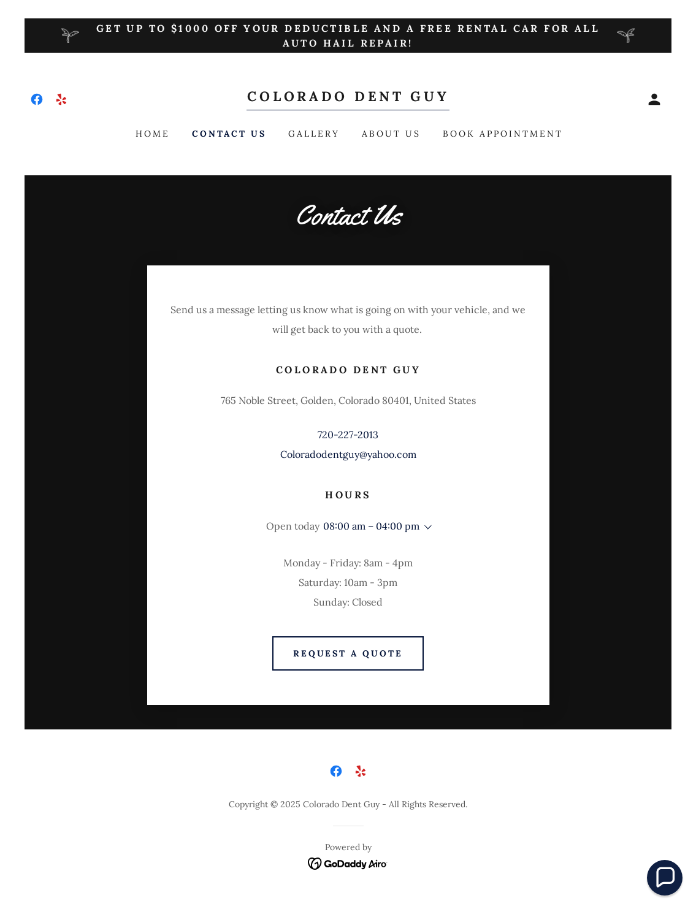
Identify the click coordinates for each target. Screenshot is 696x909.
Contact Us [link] (229, 133)
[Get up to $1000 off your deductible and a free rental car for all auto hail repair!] (348, 35)
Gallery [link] (314, 133)
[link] (37, 99)
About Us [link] (391, 133)
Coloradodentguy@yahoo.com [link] (348, 454)
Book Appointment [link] (503, 133)
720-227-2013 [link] (348, 434)
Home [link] (153, 133)
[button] (654, 99)
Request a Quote (348, 653)
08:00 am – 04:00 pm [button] (371, 526)
